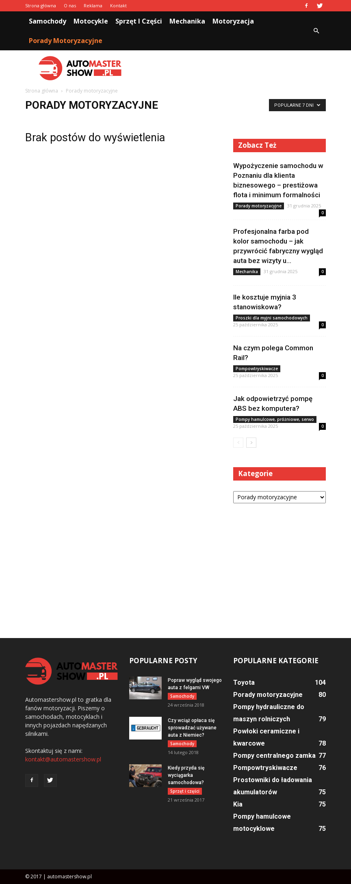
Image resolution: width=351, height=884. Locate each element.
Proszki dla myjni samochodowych (272, 318)
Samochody (47, 21)
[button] (316, 31)
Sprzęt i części (138, 21)
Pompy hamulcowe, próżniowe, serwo (275, 419)
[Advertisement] (230, 68)
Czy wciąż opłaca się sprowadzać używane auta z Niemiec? (192, 728)
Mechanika (187, 21)
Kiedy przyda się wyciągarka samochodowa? (186, 775)
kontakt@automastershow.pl (63, 759)
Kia (238, 804)
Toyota (244, 682)
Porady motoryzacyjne (65, 40)
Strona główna (40, 5)
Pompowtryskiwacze (257, 368)
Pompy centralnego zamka (274, 755)
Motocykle (91, 21)
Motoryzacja (233, 21)
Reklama (93, 5)
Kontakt (118, 5)
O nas (70, 5)
